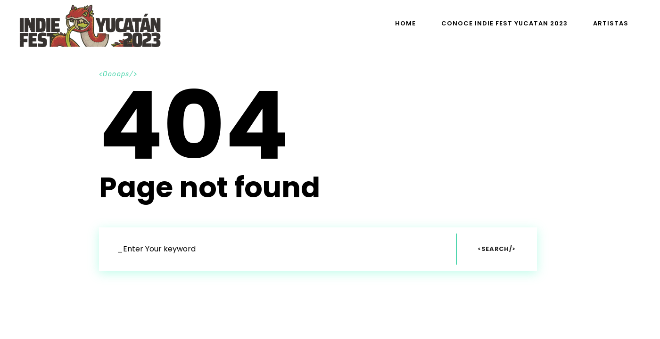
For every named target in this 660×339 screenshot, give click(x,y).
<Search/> (497, 248)
